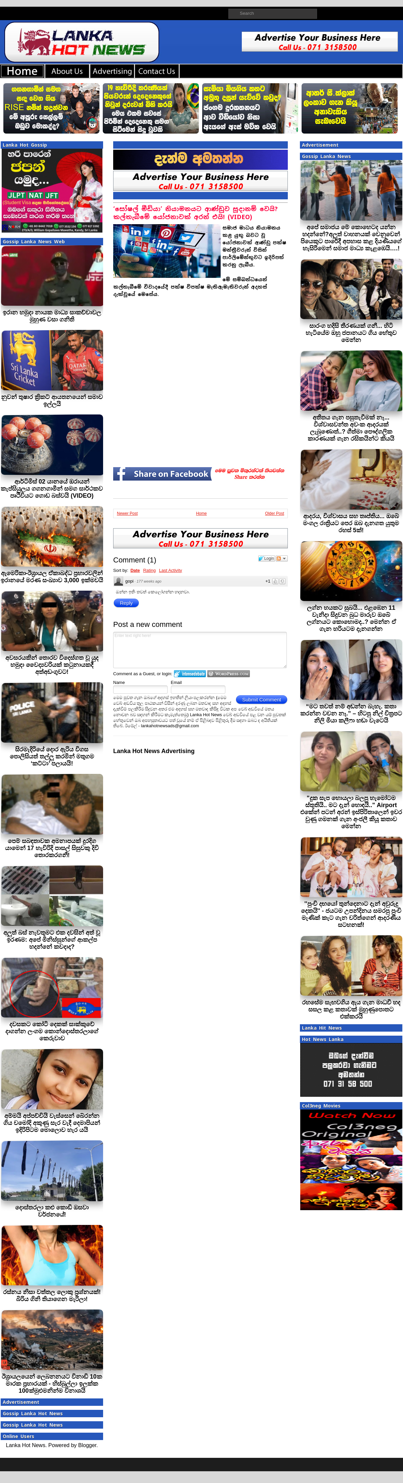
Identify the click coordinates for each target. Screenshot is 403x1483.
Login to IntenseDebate (190, 673)
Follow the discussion (282, 558)
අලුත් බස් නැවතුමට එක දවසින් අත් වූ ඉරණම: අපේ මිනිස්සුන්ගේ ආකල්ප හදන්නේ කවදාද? (51, 939)
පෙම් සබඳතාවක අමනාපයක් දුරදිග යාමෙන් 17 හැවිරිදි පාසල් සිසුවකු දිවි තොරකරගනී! (52, 848)
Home (201, 513)
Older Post (274, 513)
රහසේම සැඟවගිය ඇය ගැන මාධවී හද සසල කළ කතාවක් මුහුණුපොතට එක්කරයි (351, 1009)
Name (119, 682)
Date (135, 570)
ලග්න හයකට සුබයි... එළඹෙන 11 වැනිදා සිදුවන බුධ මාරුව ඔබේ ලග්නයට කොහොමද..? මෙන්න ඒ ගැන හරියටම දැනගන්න (351, 618)
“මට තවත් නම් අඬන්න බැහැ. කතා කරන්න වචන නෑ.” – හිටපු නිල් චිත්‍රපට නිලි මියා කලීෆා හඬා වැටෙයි (351, 713)
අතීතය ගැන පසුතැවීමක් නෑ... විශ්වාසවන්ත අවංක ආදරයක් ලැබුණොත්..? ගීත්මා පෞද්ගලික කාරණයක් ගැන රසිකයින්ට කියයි (351, 428)
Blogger (87, 1445)
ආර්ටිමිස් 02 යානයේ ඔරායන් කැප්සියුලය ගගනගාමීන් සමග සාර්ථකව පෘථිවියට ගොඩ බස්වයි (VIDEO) (52, 488)
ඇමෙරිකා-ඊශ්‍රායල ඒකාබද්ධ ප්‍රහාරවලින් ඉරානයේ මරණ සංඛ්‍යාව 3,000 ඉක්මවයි (52, 577)
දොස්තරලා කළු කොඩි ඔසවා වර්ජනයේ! (52, 1211)
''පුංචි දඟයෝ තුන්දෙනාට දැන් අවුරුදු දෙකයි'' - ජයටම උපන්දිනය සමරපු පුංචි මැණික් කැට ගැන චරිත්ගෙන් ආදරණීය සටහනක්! (351, 914)
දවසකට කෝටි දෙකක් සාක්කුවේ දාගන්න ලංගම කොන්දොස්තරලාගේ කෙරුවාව (51, 1031)
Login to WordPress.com (228, 673)
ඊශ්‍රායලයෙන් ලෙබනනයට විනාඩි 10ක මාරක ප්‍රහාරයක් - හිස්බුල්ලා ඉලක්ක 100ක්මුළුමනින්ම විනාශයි (52, 1383)
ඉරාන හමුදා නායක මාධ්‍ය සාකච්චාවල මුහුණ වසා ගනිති (52, 316)
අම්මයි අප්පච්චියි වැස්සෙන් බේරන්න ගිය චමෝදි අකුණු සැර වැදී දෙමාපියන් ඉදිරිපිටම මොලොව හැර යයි (51, 1123)
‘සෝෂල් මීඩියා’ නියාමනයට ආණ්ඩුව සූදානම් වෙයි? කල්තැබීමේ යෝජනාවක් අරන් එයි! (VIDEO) (195, 213)
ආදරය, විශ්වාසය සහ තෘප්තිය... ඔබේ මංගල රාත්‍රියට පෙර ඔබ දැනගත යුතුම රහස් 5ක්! (351, 523)
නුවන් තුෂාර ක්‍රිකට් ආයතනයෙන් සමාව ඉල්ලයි (52, 400)
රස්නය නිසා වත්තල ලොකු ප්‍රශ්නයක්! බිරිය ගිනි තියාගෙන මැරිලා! (52, 1295)
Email (176, 682)
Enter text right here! (200, 650)
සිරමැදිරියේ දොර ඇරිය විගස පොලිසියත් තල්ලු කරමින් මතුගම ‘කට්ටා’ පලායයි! (52, 756)
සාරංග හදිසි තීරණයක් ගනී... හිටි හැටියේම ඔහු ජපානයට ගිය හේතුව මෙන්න (351, 333)
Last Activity (170, 570)
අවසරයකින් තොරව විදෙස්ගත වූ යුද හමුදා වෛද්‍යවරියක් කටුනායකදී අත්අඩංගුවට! (51, 664)
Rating (149, 570)
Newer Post (127, 513)
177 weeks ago (149, 581)
